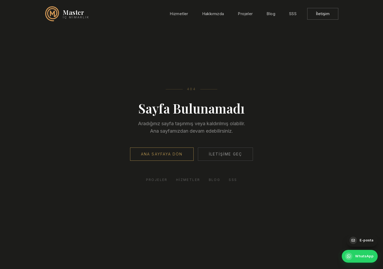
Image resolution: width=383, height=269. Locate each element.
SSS (293, 13)
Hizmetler (179, 13)
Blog (271, 13)
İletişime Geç (225, 154)
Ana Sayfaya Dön (162, 154)
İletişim (323, 13)
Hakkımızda (213, 13)
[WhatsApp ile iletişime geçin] (360, 256)
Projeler (245, 13)
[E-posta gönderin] (362, 240)
